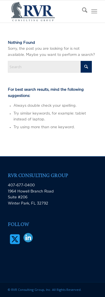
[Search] (81, 11)
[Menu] (94, 11)
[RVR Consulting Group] (43, 11)
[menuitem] (81, 11)
